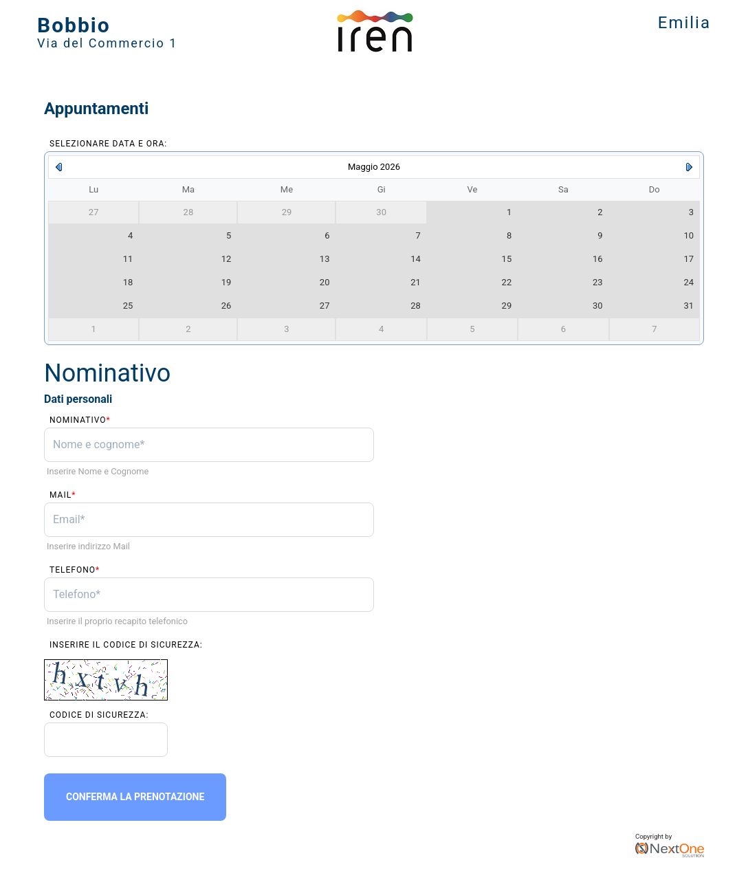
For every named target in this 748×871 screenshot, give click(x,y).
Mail (63, 495)
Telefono (75, 570)
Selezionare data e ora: (108, 143)
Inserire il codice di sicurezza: (126, 645)
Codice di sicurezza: (99, 715)
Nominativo (80, 420)
